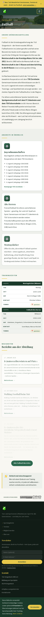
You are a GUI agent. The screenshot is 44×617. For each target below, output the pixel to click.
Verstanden (34, 607)
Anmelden (22, 562)
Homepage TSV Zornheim (13, 188)
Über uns (6, 534)
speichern (37, 305)
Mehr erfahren (17, 614)
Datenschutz (11, 568)
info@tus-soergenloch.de (10, 589)
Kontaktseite (6, 592)
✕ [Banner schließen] (41, 4)
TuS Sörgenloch (7, 20)
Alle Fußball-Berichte (22, 463)
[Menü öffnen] (39, 11)
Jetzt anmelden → (29, 5)
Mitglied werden (9, 530)
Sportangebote (9, 523)
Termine (6, 527)
